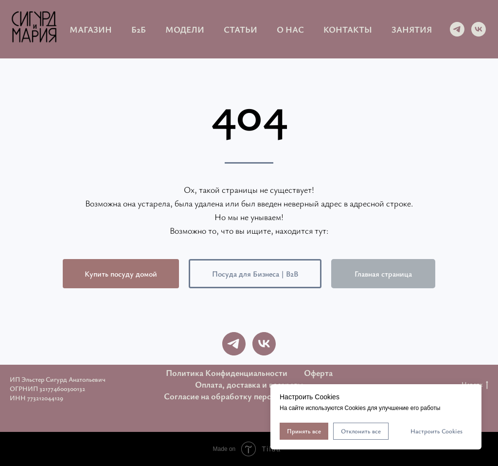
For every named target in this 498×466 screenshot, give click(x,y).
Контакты (347, 29)
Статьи (240, 29)
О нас (290, 29)
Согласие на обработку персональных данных (249, 396)
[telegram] (457, 29)
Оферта (318, 372)
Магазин (91, 29)
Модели (184, 29)
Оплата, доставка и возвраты (249, 384)
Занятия (411, 29)
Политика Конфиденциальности (226, 372)
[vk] (478, 29)
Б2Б (138, 29)
